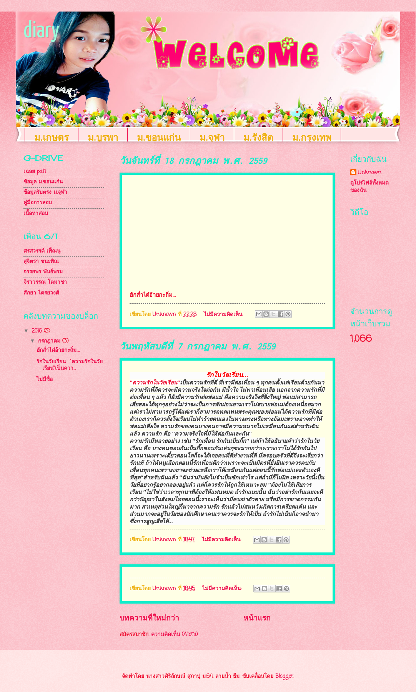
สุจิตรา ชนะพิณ (41, 262)
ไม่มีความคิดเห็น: (224, 315)
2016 (38, 331)
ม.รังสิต (258, 138)
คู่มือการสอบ (37, 203)
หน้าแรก (257, 618)
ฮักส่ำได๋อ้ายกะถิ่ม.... (58, 350)
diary (41, 31)
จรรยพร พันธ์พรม (43, 272)
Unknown (369, 173)
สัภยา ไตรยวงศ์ (41, 293)
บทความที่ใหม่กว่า (149, 618)
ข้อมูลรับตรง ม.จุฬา (45, 192)
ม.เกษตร (51, 138)
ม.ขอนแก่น (159, 138)
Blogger (284, 676)
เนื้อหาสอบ (35, 214)
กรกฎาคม (50, 341)
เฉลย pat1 (34, 172)
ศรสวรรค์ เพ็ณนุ (41, 251)
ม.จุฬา (212, 138)
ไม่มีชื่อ (45, 380)
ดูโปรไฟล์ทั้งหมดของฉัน (369, 187)
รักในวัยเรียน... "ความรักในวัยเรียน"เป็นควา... (70, 365)
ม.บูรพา (103, 138)
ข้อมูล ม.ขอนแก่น (43, 182)
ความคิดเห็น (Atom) (174, 634)
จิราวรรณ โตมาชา (45, 282)
